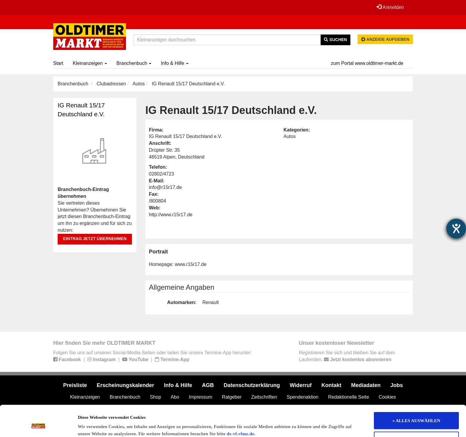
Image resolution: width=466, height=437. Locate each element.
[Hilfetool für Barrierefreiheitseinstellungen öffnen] (456, 228)
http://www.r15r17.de (171, 214)
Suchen (335, 39)
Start (58, 63)
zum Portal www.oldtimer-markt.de (367, 63)
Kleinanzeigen (90, 63)
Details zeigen (307, 425)
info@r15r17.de (165, 187)
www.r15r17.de (191, 264)
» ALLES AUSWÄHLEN (416, 393)
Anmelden (390, 7)
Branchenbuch (134, 63)
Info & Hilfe (174, 63)
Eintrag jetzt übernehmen (95, 238)
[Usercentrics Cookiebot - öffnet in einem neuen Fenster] (38, 425)
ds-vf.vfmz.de (240, 406)
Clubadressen (111, 83)
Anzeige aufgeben (385, 39)
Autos (139, 83)
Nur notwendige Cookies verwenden (416, 412)
